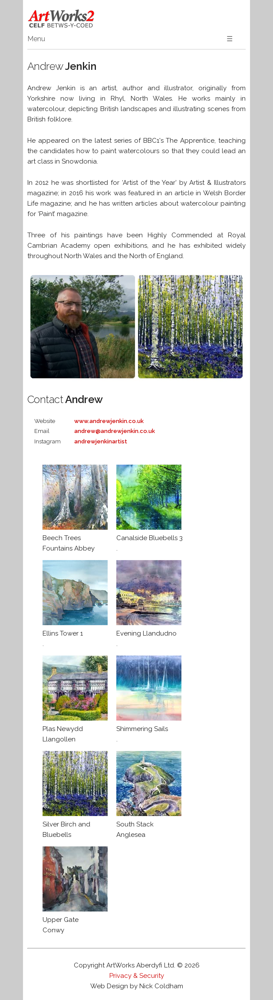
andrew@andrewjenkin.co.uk (114, 431)
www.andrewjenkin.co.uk (109, 421)
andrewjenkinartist (100, 441)
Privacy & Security (136, 976)
